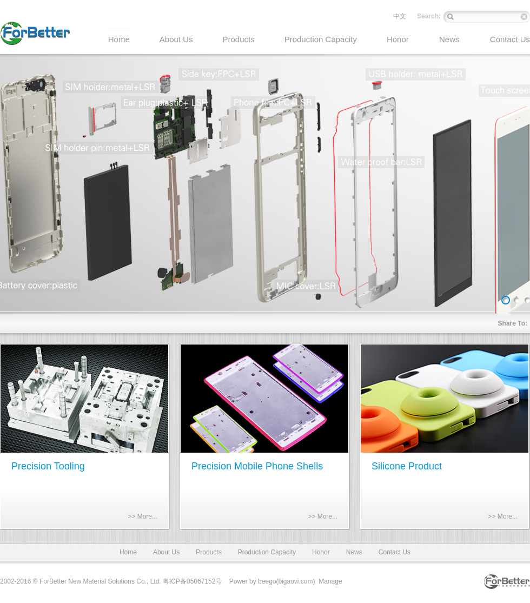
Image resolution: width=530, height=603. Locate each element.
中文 (399, 16)
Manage (330, 581)
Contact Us (394, 552)
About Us (166, 552)
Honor (321, 552)
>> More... (142, 516)
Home (128, 552)
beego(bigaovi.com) (286, 581)
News (354, 552)
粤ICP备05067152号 (192, 581)
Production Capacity (267, 552)
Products (208, 552)
